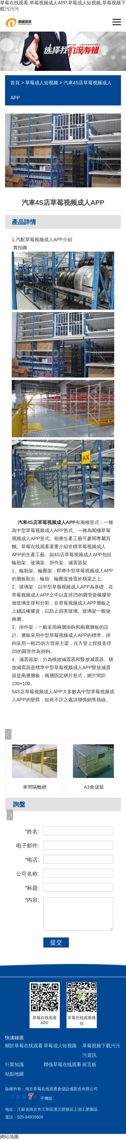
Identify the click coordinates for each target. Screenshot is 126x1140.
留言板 (89, 1064)
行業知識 (14, 1064)
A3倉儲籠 (93, 787)
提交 (56, 942)
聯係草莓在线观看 (62, 1064)
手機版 (46, 1098)
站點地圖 (14, 1074)
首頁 (15, 82)
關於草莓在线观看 (24, 1045)
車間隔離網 (34, 787)
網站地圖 (9, 1136)
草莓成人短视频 (41, 82)
